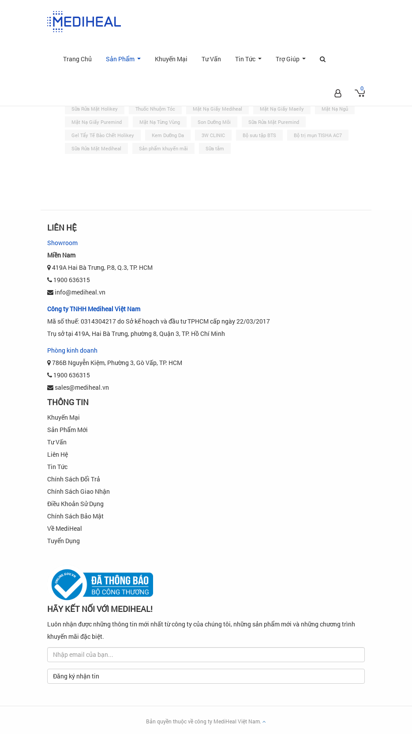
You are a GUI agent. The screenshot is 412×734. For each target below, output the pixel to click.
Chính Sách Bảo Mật (75, 516)
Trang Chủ (77, 59)
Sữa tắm (215, 148)
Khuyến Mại (171, 59)
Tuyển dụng (63, 541)
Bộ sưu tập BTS (259, 135)
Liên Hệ (57, 454)
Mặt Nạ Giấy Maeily (282, 108)
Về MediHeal (64, 528)
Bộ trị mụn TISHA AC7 (318, 135)
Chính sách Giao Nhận (78, 491)
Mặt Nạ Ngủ (335, 108)
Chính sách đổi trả (73, 479)
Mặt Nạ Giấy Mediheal (217, 108)
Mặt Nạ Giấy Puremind (96, 122)
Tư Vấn (211, 59)
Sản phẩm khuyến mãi (163, 148)
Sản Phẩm (125, 63)
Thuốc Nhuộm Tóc (155, 108)
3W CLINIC (213, 135)
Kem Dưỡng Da (168, 135)
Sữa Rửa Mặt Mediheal (96, 148)
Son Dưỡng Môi (214, 122)
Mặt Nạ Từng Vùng (159, 122)
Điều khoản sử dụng (75, 503)
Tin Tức (250, 63)
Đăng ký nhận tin (76, 676)
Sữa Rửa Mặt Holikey (94, 108)
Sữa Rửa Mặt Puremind (273, 122)
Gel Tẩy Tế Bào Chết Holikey (102, 135)
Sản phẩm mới (67, 429)
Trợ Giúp (292, 63)
